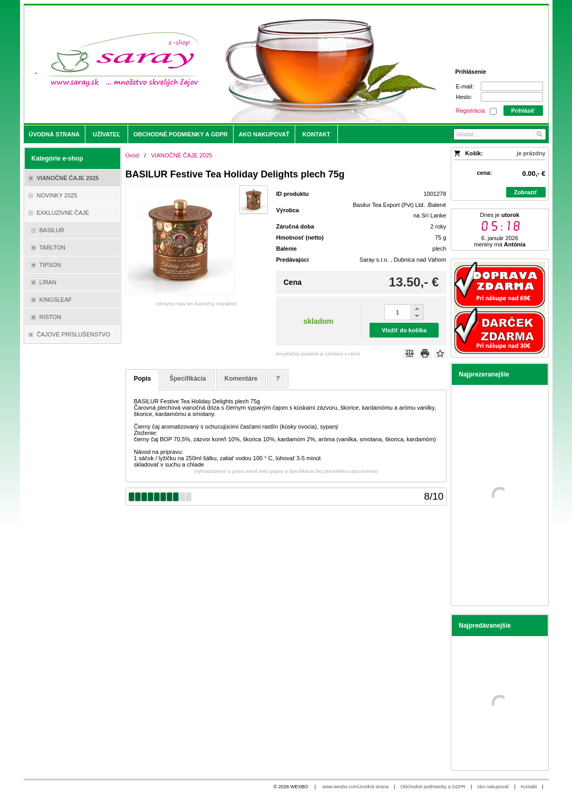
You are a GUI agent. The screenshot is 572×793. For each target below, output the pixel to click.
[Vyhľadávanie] (500, 134)
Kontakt (529, 786)
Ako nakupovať (493, 786)
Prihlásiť (523, 110)
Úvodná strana (373, 786)
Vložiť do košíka (404, 330)
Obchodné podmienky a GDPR (433, 786)
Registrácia (470, 110)
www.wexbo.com (340, 786)
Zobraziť (525, 192)
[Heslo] (512, 97)
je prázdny (531, 153)
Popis (142, 378)
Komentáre (241, 378)
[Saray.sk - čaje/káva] (221, 64)
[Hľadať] (539, 134)
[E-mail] (512, 86)
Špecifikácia (187, 378)
